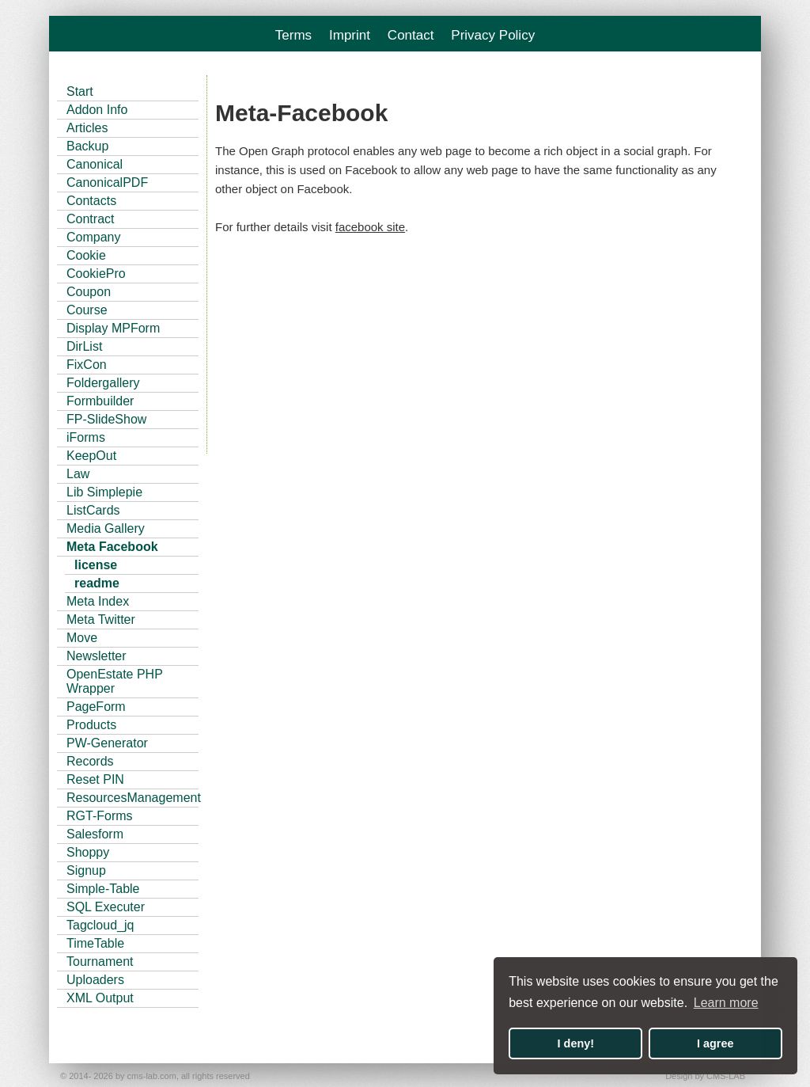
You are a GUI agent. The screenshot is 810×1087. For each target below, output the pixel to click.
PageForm (96, 706)
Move (81, 637)
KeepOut (91, 455)
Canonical (94, 164)
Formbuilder (100, 401)
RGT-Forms (99, 816)
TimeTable (95, 943)
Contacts (91, 200)
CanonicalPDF (107, 182)
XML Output (100, 998)
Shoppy (87, 852)
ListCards (93, 510)
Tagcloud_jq (100, 925)
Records (90, 761)
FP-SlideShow (106, 419)
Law (77, 474)
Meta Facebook (112, 546)
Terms (293, 35)
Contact (411, 35)
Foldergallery (102, 383)
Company (93, 237)
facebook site (370, 227)
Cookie (86, 255)
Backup (87, 146)
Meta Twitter (100, 619)
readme (96, 583)
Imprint (349, 35)
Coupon (88, 291)
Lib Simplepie (104, 492)
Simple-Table (102, 888)
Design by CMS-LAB (705, 1076)
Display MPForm (113, 328)
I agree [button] (715, 1043)
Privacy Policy (493, 35)
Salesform (94, 834)
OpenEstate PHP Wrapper (114, 681)
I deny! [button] (576, 1043)
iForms (85, 437)
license (95, 565)
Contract (90, 219)
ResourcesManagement (132, 797)
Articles (87, 128)
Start (79, 91)
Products (91, 725)
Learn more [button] (726, 1002)
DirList (84, 346)
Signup (86, 870)
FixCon (86, 364)
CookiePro (96, 273)
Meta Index (97, 601)
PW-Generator (107, 743)
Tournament (100, 961)
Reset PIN (95, 779)
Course (87, 310)
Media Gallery (105, 528)
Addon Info (96, 109)
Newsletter (96, 656)
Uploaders (95, 979)
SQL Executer (105, 907)
